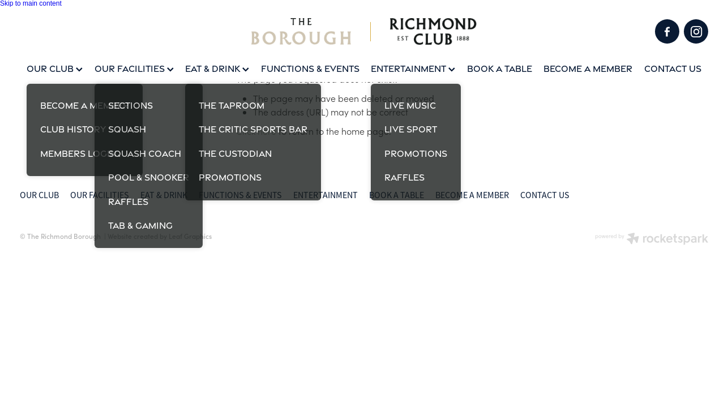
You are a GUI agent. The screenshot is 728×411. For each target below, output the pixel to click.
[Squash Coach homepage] (364, 31)
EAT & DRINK (217, 68)
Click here (256, 131)
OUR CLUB (55, 68)
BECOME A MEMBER (587, 68)
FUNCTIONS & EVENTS (310, 68)
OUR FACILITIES (134, 68)
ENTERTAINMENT (413, 68)
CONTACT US (672, 68)
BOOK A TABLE (499, 68)
